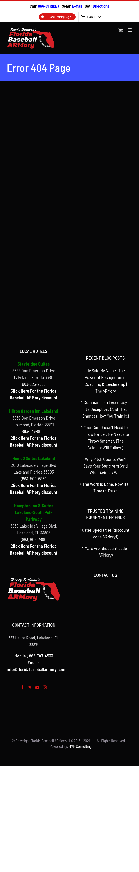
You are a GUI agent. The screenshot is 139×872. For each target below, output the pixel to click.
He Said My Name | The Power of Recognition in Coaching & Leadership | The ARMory (106, 380)
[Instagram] (45, 687)
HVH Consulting (80, 746)
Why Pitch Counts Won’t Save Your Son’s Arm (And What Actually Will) (105, 465)
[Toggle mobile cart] (121, 30)
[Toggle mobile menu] (130, 30)
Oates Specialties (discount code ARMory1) (105, 533)
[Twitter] (30, 687)
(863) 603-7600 (33, 539)
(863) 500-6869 (33, 478)
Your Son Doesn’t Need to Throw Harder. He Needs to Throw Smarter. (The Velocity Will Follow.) (105, 437)
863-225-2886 (33, 384)
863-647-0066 (33, 431)
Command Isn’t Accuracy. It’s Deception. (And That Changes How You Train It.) (105, 409)
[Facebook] (22, 687)
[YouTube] (37, 687)
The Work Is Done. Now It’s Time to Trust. (106, 487)
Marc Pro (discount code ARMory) (106, 551)
